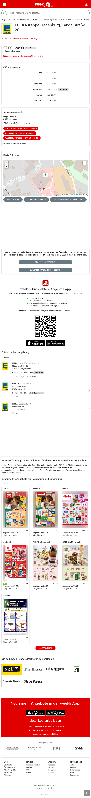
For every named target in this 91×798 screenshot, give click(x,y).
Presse (73, 767)
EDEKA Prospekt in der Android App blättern (45, 727)
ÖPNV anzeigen (13, 200)
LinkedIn (51, 772)
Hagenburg (5, 20)
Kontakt (29, 772)
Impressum (74, 775)
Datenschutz (75, 770)
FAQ (27, 770)
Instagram (52, 770)
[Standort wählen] (86, 4)
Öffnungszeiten (10, 767)
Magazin (7, 775)
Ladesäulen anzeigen (36, 200)
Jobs (72, 765)
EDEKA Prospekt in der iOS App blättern (45, 730)
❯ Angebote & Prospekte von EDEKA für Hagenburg (21, 39)
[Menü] (4, 4)
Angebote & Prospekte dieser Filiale (21, 128)
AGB (72, 772)
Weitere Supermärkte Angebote (45, 270)
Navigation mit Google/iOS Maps (68, 200)
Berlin (51, 6)
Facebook (52, 765)
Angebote (8, 772)
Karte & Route (11, 155)
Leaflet (65, 194)
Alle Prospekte (45, 648)
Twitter (51, 767)
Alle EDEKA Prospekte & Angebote (20, 133)
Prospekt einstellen (34, 765)
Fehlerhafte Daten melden (14, 143)
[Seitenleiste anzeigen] (87, 793)
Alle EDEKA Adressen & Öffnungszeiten (22, 138)
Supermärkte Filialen (21, 20)
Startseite (8, 765)
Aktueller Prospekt (45, 262)
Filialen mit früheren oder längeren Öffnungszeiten (23, 56)
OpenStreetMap (75, 194)
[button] (84, 163)
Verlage (29, 767)
